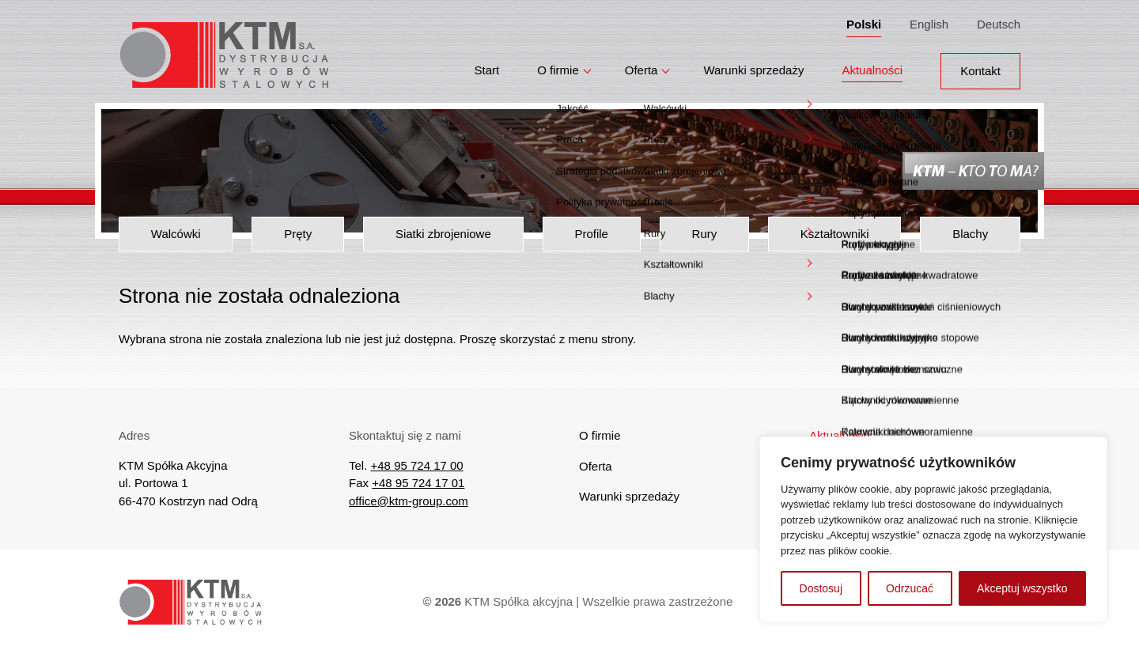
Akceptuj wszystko (1022, 588)
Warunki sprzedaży (753, 64)
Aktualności (872, 64)
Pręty (298, 233)
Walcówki (176, 233)
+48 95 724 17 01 (418, 483)
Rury (704, 233)
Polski (863, 21)
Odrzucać (909, 588)
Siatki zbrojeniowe (443, 233)
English (929, 21)
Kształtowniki (834, 233)
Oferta (641, 64)
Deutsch (998, 21)
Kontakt (980, 64)
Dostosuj (821, 588)
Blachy (970, 233)
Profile (591, 233)
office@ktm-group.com (408, 501)
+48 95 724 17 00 (417, 465)
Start (487, 64)
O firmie (558, 64)
